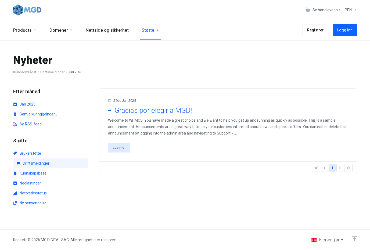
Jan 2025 (24, 104)
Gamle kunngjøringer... (35, 114)
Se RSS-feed (27, 124)
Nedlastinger (27, 183)
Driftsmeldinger (52, 72)
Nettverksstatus (30, 193)
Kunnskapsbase (29, 173)
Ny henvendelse (29, 203)
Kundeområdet (24, 72)
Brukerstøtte (27, 153)
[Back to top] (354, 238)
